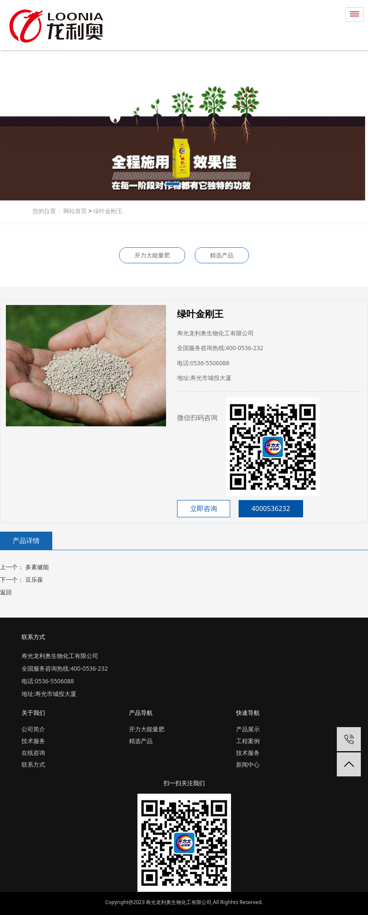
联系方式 (33, 764)
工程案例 (248, 741)
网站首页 (76, 211)
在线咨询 (33, 753)
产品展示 (248, 729)
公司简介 (33, 729)
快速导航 (248, 713)
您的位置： (47, 211)
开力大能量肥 (152, 255)
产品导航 (141, 713)
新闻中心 (248, 764)
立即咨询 (203, 508)
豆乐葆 (33, 579)
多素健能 (36, 567)
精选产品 (222, 255)
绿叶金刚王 (107, 211)
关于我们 (33, 713)
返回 (6, 592)
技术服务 (33, 741)
